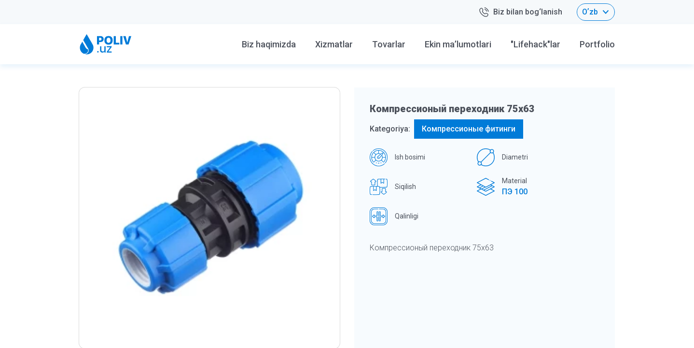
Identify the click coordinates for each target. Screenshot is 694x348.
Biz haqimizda (269, 44)
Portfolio (597, 44)
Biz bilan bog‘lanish (520, 12)
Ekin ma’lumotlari (458, 44)
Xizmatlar (334, 44)
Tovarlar (388, 44)
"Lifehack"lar (535, 44)
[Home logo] (105, 44)
